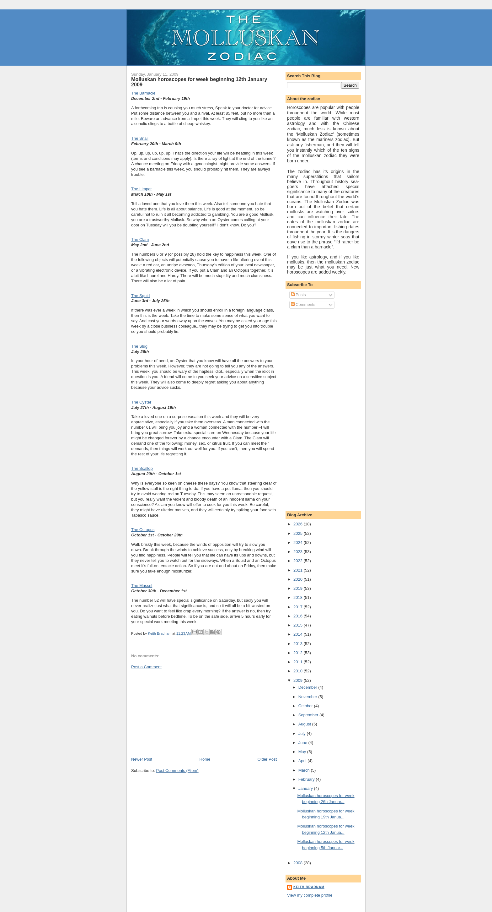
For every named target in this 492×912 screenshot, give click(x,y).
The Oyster (141, 402)
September (308, 715)
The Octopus (142, 529)
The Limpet (141, 189)
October (306, 705)
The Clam (140, 239)
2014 (298, 634)
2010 (298, 671)
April (303, 760)
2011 (298, 662)
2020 (298, 579)
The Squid (140, 295)
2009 (298, 680)
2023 (298, 551)
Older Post (267, 759)
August (305, 724)
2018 (298, 597)
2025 (298, 533)
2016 (298, 616)
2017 (298, 607)
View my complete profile (309, 895)
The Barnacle (143, 93)
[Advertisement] (178, 712)
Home (205, 759)
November (308, 696)
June (303, 742)
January (306, 788)
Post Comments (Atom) (177, 770)
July (302, 733)
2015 (298, 625)
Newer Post (141, 759)
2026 (298, 524)
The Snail (139, 138)
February (307, 779)
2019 (298, 588)
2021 (298, 570)
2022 (298, 560)
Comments (303, 304)
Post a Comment (146, 667)
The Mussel (141, 585)
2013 (298, 643)
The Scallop (142, 468)
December (308, 687)
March (304, 770)
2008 (298, 862)
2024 (298, 542)
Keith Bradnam (308, 887)
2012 (298, 652)
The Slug (139, 346)
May (302, 751)
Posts (298, 294)
